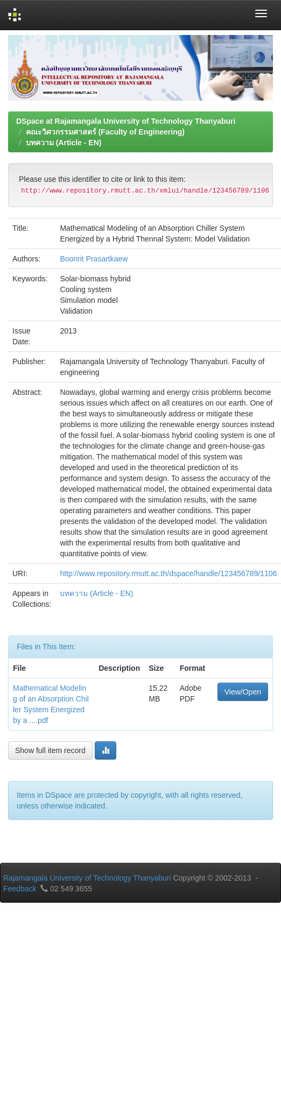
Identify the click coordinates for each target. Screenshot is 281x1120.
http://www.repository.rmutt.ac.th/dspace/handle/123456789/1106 (168, 573)
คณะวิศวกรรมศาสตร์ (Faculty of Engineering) (105, 131)
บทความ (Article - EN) (64, 142)
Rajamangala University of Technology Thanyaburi (87, 878)
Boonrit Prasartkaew (94, 258)
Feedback (19, 888)
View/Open (242, 691)
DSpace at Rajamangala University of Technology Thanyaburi (125, 121)
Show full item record (50, 750)
